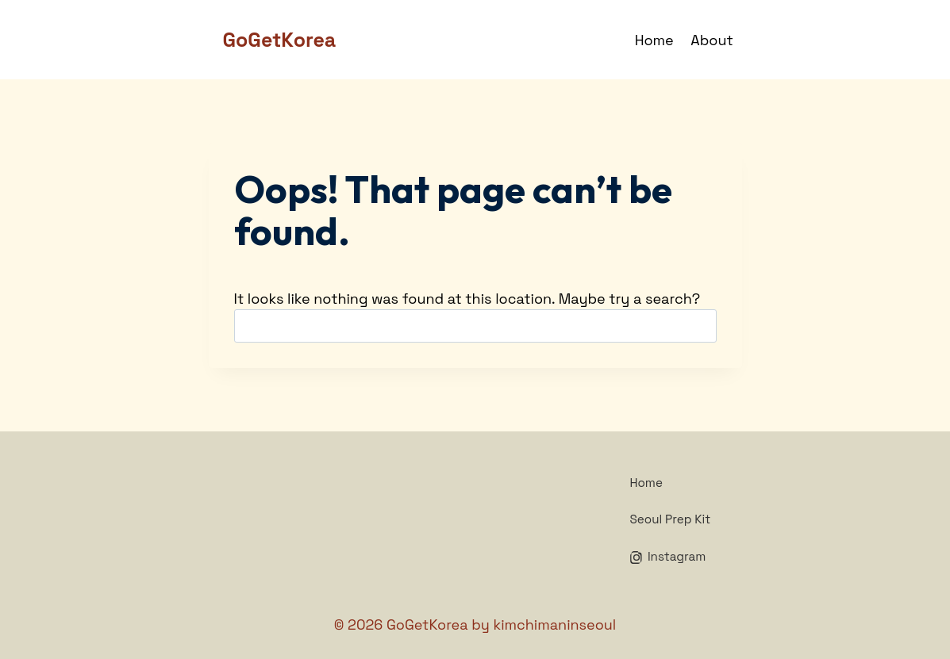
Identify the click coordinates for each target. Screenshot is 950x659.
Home (654, 40)
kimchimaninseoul (554, 624)
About (711, 40)
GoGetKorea (427, 624)
